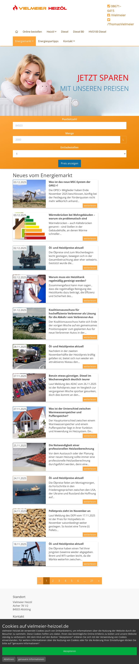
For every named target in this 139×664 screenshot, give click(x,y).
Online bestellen (32, 31)
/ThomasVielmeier (116, 22)
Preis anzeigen (69, 163)
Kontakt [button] (69, 41)
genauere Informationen (31, 659)
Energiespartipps (48, 41)
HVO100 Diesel (97, 31)
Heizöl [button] (51, 31)
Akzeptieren (69, 651)
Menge (69, 133)
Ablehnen (9, 659)
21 (91, 580)
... (85, 580)
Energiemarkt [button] (24, 41)
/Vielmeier (116, 15)
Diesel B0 (78, 31)
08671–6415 (114, 8)
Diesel (64, 31)
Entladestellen (69, 147)
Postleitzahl (69, 119)
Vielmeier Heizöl (40, 7)
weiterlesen (90, 205)
